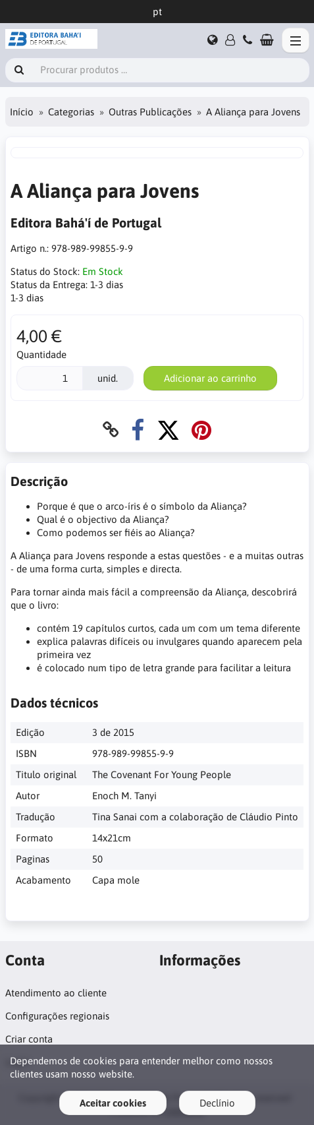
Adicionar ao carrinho (210, 378)
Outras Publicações (150, 111)
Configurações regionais (57, 1015)
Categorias (71, 111)
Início (22, 111)
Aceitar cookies (113, 1103)
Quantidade (41, 354)
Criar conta (29, 1039)
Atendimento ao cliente (56, 992)
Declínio (217, 1103)
